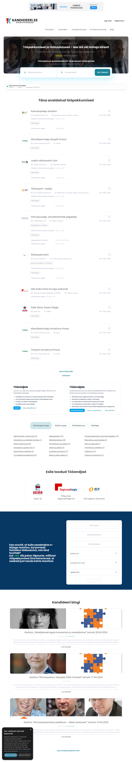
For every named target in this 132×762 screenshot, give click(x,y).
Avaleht (92, 704)
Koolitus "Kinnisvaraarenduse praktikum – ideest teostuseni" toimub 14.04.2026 (103, 634)
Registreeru (119, 21)
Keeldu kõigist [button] (24, 755)
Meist (92, 718)
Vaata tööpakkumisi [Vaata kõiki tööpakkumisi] (29, 408)
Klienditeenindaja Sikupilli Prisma (48, 139)
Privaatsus (95, 751)
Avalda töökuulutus (77, 410)
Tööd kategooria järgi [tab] (40, 424)
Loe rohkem (28, 644)
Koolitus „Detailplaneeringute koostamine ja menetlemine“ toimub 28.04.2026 (28, 632)
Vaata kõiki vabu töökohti (66, 372)
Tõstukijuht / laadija (41, 188)
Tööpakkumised (94, 709)
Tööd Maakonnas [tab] (79, 424)
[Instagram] (23, 711)
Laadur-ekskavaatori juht (44, 160)
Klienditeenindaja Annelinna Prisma (50, 328)
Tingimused (103, 751)
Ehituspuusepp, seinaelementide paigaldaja (54, 216)
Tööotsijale (49, 29)
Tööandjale (62, 29)
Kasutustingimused (95, 727)
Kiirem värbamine (60, 713)
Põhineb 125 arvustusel (66, 55)
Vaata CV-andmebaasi (94, 410)
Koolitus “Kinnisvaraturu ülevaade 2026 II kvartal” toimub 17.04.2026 (66, 632)
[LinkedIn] (29, 711)
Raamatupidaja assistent (44, 111)
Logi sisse (108, 21)
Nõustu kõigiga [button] (11, 755)
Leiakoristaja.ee (14, 717)
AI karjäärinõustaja (79, 29)
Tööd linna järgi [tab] (60, 424)
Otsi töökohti (102, 72)
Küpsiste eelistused (114, 751)
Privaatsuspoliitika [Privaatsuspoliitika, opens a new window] (23, 751)
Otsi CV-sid (58, 709)
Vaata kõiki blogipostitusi (67, 658)
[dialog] (17, 743)
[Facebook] (13, 711)
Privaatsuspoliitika (95, 731)
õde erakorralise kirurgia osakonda (49, 288)
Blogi (112, 29)
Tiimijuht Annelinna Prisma (45, 349)
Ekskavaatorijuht (40, 254)
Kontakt (92, 722)
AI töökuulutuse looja (98, 29)
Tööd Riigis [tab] (96, 424)
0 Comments (32, 640)
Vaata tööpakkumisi (60, 731)
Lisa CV (17, 408)
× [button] (30, 729)
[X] (18, 711)
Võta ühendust (109, 410)
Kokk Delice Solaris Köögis (44, 307)
